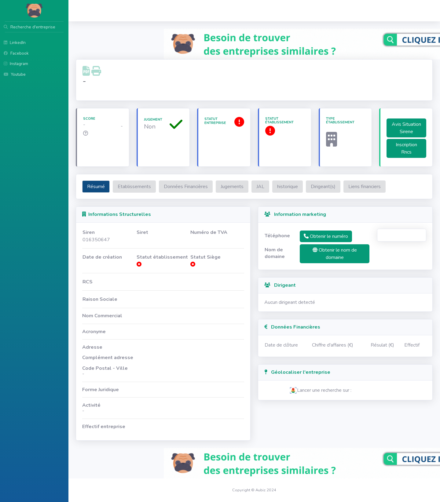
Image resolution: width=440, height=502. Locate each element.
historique (287, 186)
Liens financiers (364, 186)
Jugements (232, 186)
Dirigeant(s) (323, 186)
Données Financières (186, 186)
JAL (260, 186)
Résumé (96, 186)
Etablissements (134, 186)
